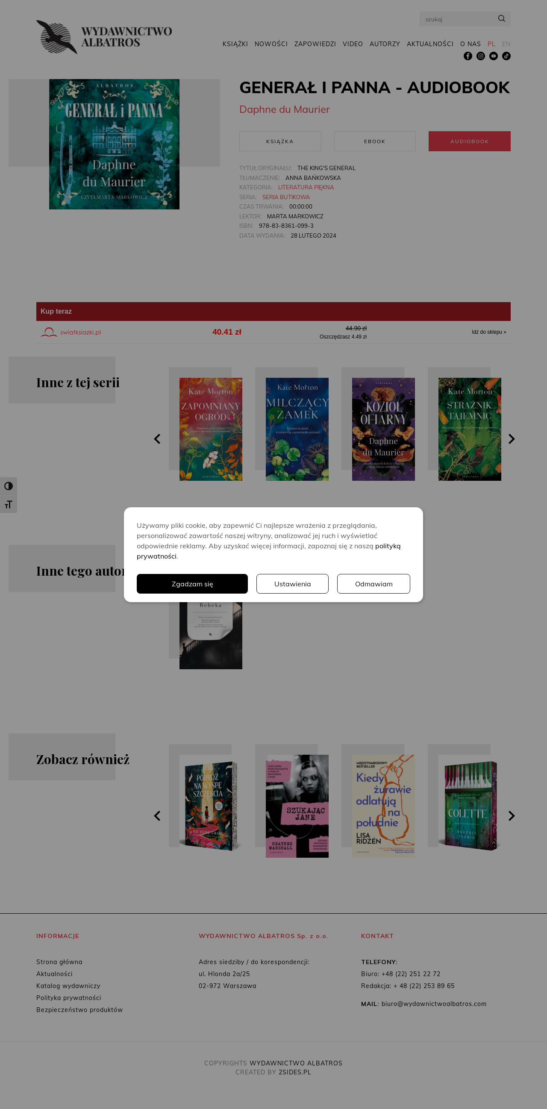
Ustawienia (292, 584)
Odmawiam (374, 584)
